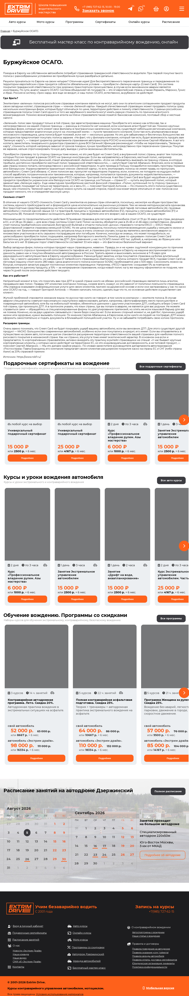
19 (27, 850)
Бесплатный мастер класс (89, 967)
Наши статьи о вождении (146, 936)
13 (36, 841)
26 (27, 859)
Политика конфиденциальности (149, 967)
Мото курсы (45, 22)
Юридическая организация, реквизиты (153, 963)
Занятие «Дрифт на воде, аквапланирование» (123, 575)
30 (64, 859)
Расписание (171, 22)
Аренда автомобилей (87, 961)
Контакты (18, 966)
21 (45, 850)
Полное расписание (168, 791)
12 (27, 841)
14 (45, 841)
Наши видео (20, 958)
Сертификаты (105, 22)
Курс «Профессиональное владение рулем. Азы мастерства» (124, 435)
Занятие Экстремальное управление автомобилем (76, 575)
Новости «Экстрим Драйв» (27, 950)
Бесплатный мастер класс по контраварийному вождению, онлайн (103, 42)
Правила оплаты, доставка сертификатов (154, 959)
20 (36, 850)
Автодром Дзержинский (88, 954)
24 (9, 859)
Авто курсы (17, 22)
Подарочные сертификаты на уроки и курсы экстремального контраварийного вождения (62, 368)
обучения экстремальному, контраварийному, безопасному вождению (75, 620)
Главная (5, 31)
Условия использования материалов (59, 994)
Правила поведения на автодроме (151, 949)
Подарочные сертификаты (29, 933)
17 (8, 850)
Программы (74, 22)
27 (36, 859)
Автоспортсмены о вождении (148, 932)
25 (18, 859)
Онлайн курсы (139, 22)
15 (54, 841)
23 (64, 850)
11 (18, 841)
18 (18, 850)
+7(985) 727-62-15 (161, 911)
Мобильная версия (160, 988)
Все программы (171, 618)
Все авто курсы (171, 480)
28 (45, 859)
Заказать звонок (98, 10)
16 (64, 841)
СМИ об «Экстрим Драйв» (27, 961)
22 (55, 850)
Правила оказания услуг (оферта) (150, 952)
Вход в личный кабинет (28, 926)
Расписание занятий (25, 939)
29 (55, 859)
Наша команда (21, 954)
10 (8, 841)
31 (8, 868)
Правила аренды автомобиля (148, 956)
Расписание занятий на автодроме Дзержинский (68, 790)
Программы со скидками (88, 947)
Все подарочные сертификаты (161, 366)
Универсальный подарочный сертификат (27, 432)
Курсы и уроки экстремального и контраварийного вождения (44, 482)
